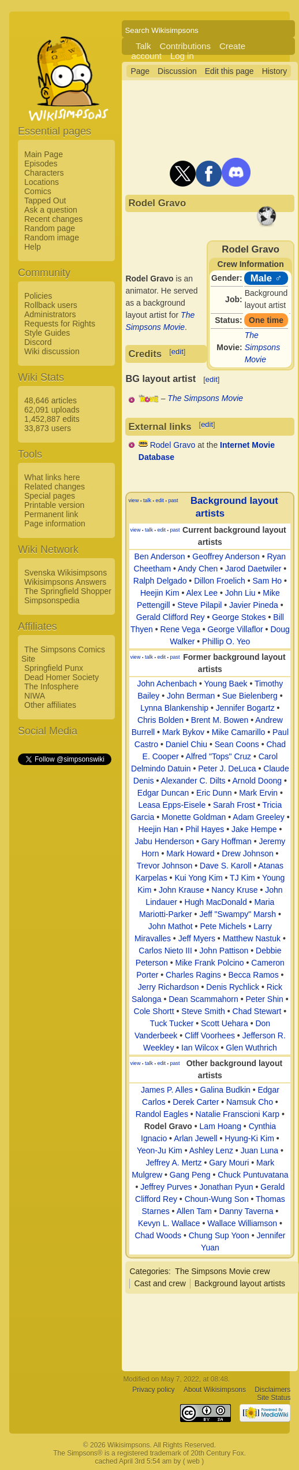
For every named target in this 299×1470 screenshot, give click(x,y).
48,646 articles (50, 400)
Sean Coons (237, 744)
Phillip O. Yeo (226, 641)
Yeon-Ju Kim (159, 1150)
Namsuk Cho (249, 1102)
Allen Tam (194, 1211)
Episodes (41, 163)
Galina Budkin (225, 1089)
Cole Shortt (154, 1011)
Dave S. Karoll (225, 865)
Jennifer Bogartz (245, 707)
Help (32, 246)
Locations (41, 182)
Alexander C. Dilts (193, 780)
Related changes (54, 486)
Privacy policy (153, 1390)
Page (140, 71)
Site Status (273, 1398)
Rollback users (50, 305)
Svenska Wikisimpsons (65, 572)
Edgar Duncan (163, 792)
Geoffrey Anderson (225, 556)
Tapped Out (45, 200)
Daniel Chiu (186, 744)
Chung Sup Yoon (219, 1235)
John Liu (240, 592)
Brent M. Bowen (220, 720)
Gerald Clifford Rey (170, 617)
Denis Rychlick (232, 987)
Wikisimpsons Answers (65, 581)
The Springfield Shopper (67, 591)
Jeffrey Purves (166, 1186)
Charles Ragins (193, 974)
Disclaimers (272, 1390)
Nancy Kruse (234, 889)
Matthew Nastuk (252, 938)
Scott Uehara (224, 1023)
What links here (52, 477)
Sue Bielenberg (250, 695)
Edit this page (229, 71)
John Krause (181, 889)
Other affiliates (50, 705)
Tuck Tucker (172, 1023)
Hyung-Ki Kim (249, 1138)
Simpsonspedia (52, 600)
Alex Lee (202, 592)
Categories (149, 1271)
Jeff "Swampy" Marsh (237, 914)
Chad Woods (157, 1235)
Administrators (50, 314)
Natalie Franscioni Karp (238, 1114)
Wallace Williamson (242, 1223)
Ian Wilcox (200, 1047)
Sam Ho (267, 580)
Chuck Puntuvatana (253, 1174)
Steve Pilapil (199, 605)
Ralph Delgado (160, 580)
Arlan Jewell (195, 1138)
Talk (143, 46)
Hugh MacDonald (216, 902)
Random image (51, 237)
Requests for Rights (59, 323)
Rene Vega (180, 629)
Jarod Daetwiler (253, 568)
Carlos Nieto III (165, 950)
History (274, 71)
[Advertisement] (64, 940)
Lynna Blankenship (174, 707)
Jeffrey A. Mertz (174, 1162)
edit (177, 351)
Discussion (177, 71)
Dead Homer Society (61, 677)
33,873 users (47, 428)
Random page (49, 228)
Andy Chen (198, 568)
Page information (54, 523)
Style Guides (47, 332)
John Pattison (224, 950)
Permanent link (51, 514)
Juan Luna (259, 1150)
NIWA (34, 695)
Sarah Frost (234, 805)
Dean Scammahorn (203, 999)
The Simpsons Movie (262, 347)
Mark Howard (190, 853)
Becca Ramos (254, 974)
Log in (182, 56)
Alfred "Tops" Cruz (218, 756)
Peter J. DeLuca (227, 768)
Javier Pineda (253, 605)
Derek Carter (196, 1102)
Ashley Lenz (211, 1150)
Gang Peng (190, 1174)
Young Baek (226, 683)
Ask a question (50, 209)
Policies (38, 295)
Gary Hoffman (226, 841)
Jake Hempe (254, 829)
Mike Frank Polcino (209, 962)
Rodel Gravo (173, 445)
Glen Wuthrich (251, 1047)
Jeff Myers (196, 938)
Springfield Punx (53, 668)
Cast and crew (159, 1283)
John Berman (191, 695)
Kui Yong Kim (198, 877)
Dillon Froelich (219, 580)
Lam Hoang (220, 1126)
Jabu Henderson (164, 841)
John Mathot (170, 926)
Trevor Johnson (165, 865)
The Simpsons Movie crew (222, 1271)
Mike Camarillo (239, 732)
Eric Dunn (213, 792)
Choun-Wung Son (217, 1199)
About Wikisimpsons (215, 1390)
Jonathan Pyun (226, 1186)
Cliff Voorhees (210, 1035)
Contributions (185, 46)
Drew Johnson (248, 853)
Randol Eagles (162, 1114)
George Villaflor (235, 629)
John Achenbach (167, 683)
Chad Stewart (257, 1011)
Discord (37, 342)
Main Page (43, 154)
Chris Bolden (160, 720)
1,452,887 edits (52, 419)
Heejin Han (158, 829)
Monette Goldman (194, 817)
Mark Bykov (183, 732)
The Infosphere (51, 686)
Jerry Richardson (168, 987)
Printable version (54, 505)
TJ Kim (242, 877)
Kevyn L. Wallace (169, 1223)
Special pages (49, 495)
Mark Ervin (258, 792)
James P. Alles (167, 1089)
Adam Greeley (258, 817)
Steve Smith (203, 1011)
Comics (37, 191)
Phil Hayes (204, 829)
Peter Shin (264, 999)
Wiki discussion (52, 351)
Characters (43, 172)
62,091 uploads (52, 409)
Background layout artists (240, 1283)
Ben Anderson (159, 556)
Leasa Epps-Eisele (172, 805)
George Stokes (239, 617)
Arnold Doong (257, 780)
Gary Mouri (229, 1162)
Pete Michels (223, 926)
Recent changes (53, 219)
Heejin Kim (160, 592)
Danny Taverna (246, 1211)
